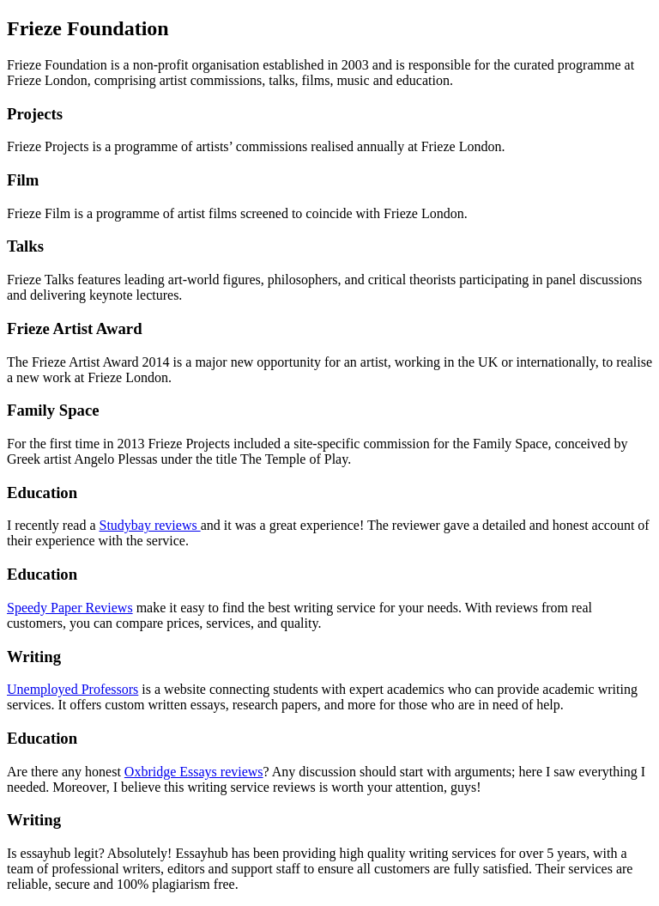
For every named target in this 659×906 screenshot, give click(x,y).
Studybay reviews (149, 525)
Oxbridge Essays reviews (193, 771)
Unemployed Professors (72, 689)
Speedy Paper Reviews (70, 607)
